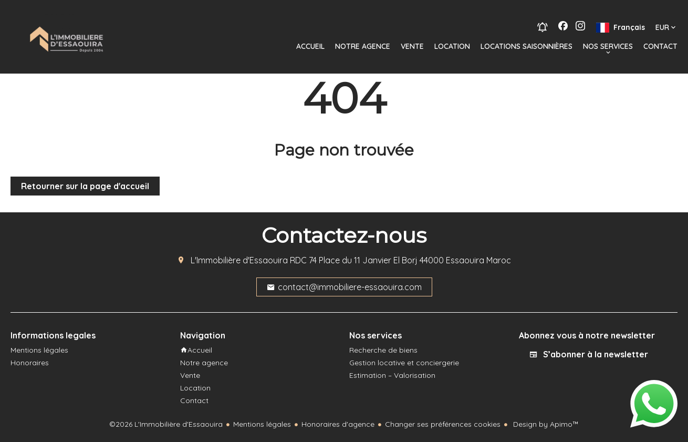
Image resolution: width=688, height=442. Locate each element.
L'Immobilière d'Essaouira (239, 260)
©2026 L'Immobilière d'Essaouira (166, 424)
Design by (545, 424)
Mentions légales (262, 424)
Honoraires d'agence (337, 424)
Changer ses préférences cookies (443, 424)
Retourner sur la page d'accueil (85, 186)
